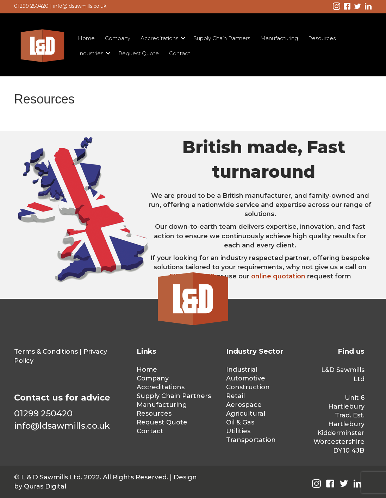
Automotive (245, 378)
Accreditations (159, 38)
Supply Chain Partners (221, 38)
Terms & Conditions (46, 351)
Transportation (251, 440)
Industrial (241, 369)
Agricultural (245, 413)
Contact (179, 53)
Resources (322, 38)
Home (86, 38)
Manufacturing (279, 38)
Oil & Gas (240, 422)
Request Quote (138, 53)
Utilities (238, 431)
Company (117, 38)
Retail (235, 396)
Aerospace (244, 405)
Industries (90, 53)
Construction (248, 387)
